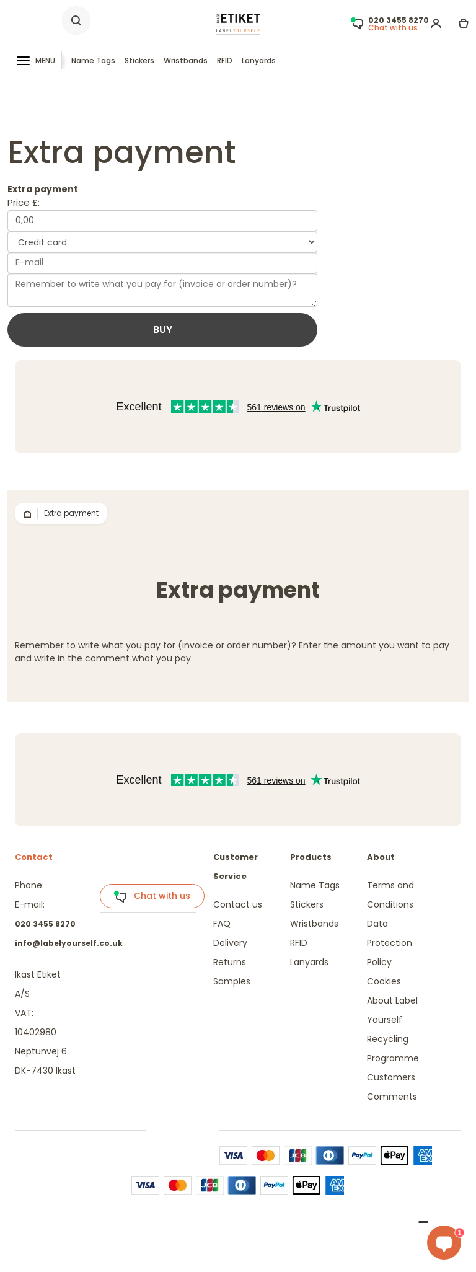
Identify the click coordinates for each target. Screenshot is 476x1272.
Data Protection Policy (389, 942)
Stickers (139, 60)
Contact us (237, 904)
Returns (229, 962)
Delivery (230, 943)
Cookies (384, 981)
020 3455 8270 (45, 924)
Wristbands (186, 60)
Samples (231, 981)
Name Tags (93, 60)
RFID (224, 60)
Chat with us (151, 896)
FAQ (222, 923)
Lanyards (259, 60)
